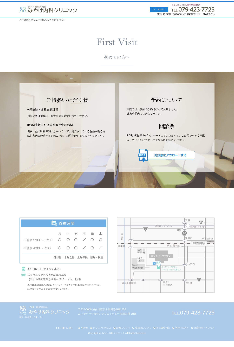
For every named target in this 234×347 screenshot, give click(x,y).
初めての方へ (58, 19)
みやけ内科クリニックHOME (34, 19)
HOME (84, 333)
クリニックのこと (102, 333)
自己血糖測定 (163, 333)
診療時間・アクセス (204, 333)
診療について (123, 333)
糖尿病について (143, 333)
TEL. (193, 318)
